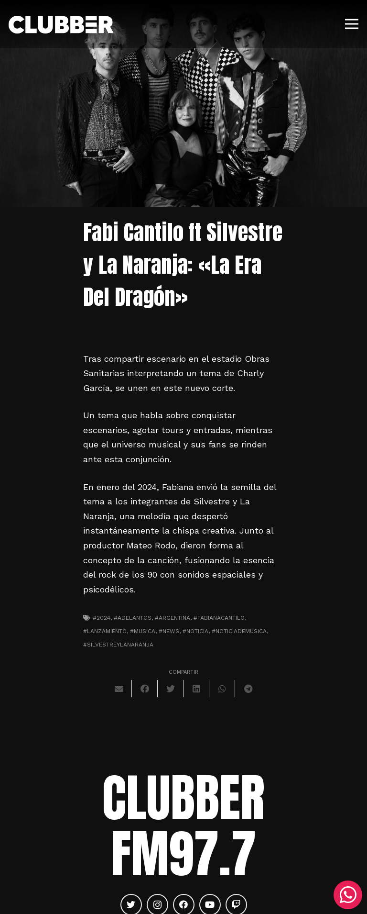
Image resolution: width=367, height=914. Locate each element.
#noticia (195, 631)
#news (169, 631)
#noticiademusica (239, 631)
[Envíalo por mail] (119, 688)
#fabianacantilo (219, 617)
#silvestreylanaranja (118, 644)
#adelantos (132, 617)
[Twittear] (171, 688)
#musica (142, 631)
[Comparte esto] (145, 688)
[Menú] (352, 24)
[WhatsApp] (348, 895)
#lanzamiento (105, 631)
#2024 (101, 617)
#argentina (172, 617)
